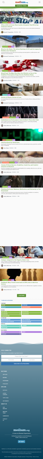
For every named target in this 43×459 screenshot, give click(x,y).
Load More (21, 295)
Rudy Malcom (7, 126)
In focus (6, 390)
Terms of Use (36, 456)
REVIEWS (6, 377)
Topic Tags (7, 396)
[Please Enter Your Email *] (21, 356)
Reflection (5, 95)
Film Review (5, 22)
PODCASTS (7, 383)
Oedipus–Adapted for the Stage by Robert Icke (15, 260)
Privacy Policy (29, 456)
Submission (7, 411)
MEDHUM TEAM (7, 408)
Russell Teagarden (8, 32)
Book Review (5, 46)
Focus (9, 22)
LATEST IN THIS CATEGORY (8, 10)
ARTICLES (6, 374)
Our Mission (7, 406)
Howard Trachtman (9, 56)
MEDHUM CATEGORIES (7, 300)
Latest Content (8, 393)
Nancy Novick (7, 289)
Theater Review (13, 118)
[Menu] (39, 2)
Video (12, 22)
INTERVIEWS (7, 380)
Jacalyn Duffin (8, 80)
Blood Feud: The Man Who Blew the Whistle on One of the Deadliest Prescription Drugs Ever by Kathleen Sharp (19, 74)
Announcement (6, 118)
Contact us (7, 414)
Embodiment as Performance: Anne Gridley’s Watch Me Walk (20, 121)
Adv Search (7, 399)
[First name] (11, 359)
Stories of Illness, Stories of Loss (11, 97)
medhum (21, 2)
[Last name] (32, 359)
